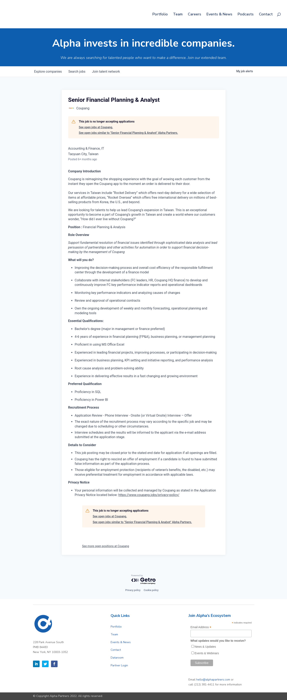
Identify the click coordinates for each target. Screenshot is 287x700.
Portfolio (160, 15)
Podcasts (246, 15)
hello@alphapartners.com (213, 680)
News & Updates (205, 646)
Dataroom (117, 658)
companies (48, 71)
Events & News (219, 15)
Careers (194, 15)
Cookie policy (151, 590)
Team (178, 15)
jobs (76, 71)
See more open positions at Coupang (105, 546)
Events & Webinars (207, 653)
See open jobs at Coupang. (96, 127)
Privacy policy (132, 590)
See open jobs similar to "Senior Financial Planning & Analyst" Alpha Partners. (128, 132)
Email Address (201, 627)
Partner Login (119, 665)
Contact (266, 15)
